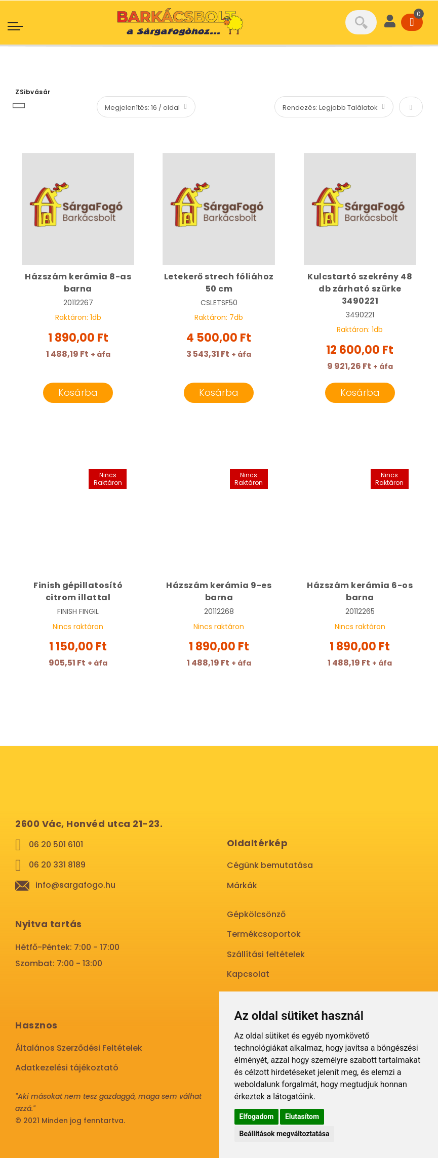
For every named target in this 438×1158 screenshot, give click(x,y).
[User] (389, 22)
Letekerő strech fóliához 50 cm (219, 283)
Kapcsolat (248, 974)
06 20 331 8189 (57, 865)
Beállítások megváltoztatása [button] (285, 1134)
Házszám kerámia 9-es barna (218, 591)
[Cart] (412, 22)
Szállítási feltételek (266, 954)
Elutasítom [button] (302, 1116)
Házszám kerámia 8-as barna (78, 283)
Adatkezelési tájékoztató (66, 1067)
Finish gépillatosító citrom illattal (78, 591)
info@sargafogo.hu (75, 885)
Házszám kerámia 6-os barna (360, 591)
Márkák (242, 885)
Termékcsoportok (264, 934)
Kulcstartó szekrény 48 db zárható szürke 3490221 (359, 289)
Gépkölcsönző (256, 914)
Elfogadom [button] (257, 1116)
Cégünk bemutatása (270, 865)
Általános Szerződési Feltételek (78, 1048)
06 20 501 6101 (56, 844)
